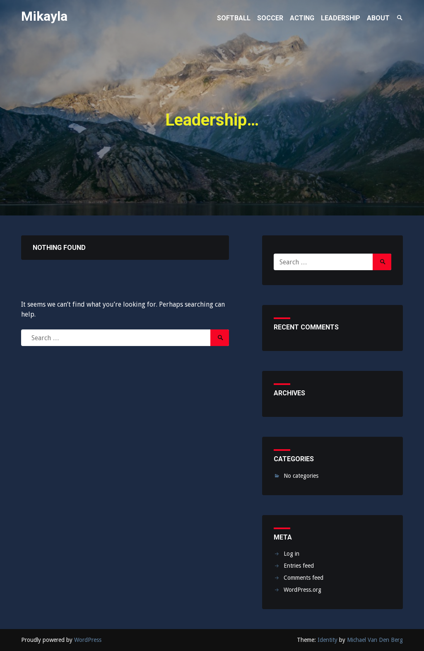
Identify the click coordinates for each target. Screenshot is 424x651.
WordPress (87, 639)
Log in (291, 553)
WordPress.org (302, 589)
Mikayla (44, 16)
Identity (327, 639)
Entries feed (299, 565)
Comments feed (303, 577)
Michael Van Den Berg (375, 639)
